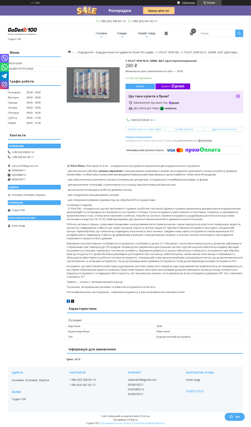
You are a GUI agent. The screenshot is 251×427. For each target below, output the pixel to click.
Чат (234, 417)
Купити (140, 86)
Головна (101, 33)
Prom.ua (145, 416)
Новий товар (146, 33)
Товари (122, 33)
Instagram (15, 63)
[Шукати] (239, 33)
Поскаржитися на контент (116, 423)
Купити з (172, 86)
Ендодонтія (85, 52)
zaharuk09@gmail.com (25, 165)
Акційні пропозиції (21, 68)
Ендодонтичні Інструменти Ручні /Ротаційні (125, 52)
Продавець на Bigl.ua (125, 419)
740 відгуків (188, 2)
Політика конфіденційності (149, 423)
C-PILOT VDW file (167, 52)
